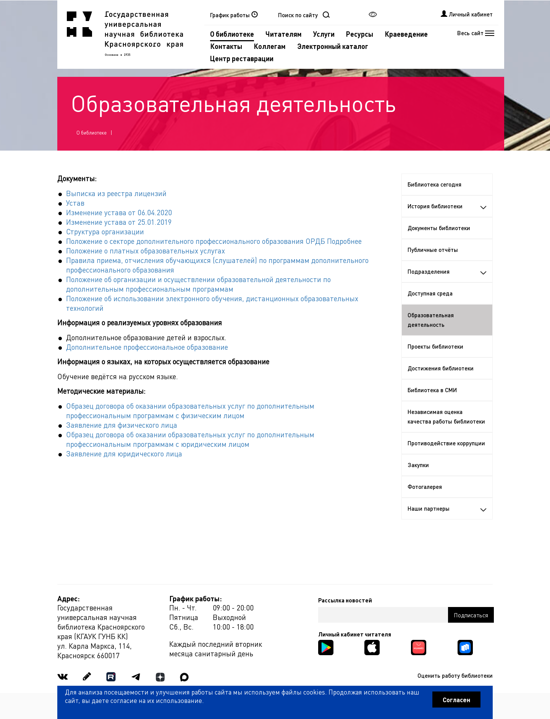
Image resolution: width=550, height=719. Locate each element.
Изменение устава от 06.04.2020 (119, 212)
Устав (75, 203)
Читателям (283, 33)
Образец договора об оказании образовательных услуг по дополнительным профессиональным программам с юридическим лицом (190, 439)
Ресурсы (359, 33)
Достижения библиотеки (441, 368)
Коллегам (270, 46)
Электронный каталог (332, 46)
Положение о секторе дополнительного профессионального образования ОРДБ (195, 241)
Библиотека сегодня (434, 184)
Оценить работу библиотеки (455, 675)
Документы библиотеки (439, 228)
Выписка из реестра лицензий (116, 193)
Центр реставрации (241, 58)
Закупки (418, 465)
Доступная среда (430, 293)
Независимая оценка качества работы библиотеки (446, 416)
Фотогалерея (425, 486)
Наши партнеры (447, 508)
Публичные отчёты (433, 249)
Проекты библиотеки (435, 346)
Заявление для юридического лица (124, 453)
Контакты (226, 46)
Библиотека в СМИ (432, 390)
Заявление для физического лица (121, 425)
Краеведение (406, 33)
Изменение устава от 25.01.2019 (119, 222)
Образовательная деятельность (431, 319)
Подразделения (447, 271)
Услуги (324, 33)
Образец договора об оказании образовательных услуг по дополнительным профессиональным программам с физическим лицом (190, 410)
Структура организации (105, 231)
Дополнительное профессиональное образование (147, 347)
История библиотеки (447, 206)
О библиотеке (232, 33)
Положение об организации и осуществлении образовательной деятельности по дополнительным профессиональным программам (198, 284)
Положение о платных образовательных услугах (145, 250)
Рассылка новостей (345, 600)
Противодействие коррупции (446, 443)
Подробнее (344, 241)
